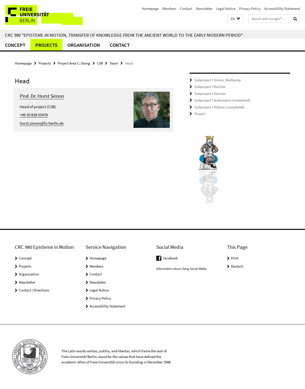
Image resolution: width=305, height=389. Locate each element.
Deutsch (237, 266)
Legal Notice (225, 8)
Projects (46, 45)
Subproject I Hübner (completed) (219, 107)
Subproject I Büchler (210, 86)
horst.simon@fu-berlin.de (42, 123)
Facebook (170, 258)
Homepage (150, 8)
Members (169, 8)
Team (114, 63)
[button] (235, 18)
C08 (100, 63)
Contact (186, 8)
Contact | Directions (34, 290)
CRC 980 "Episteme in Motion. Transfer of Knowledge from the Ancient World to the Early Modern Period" (124, 35)
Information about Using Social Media (181, 269)
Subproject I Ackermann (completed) (222, 100)
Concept (15, 45)
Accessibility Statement (282, 8)
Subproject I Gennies (210, 93)
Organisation (83, 45)
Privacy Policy (250, 8)
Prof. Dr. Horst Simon (42, 96)
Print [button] (234, 258)
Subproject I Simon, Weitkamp (217, 80)
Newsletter (204, 8)
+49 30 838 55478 (34, 115)
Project (199, 113)
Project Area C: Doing (74, 63)
